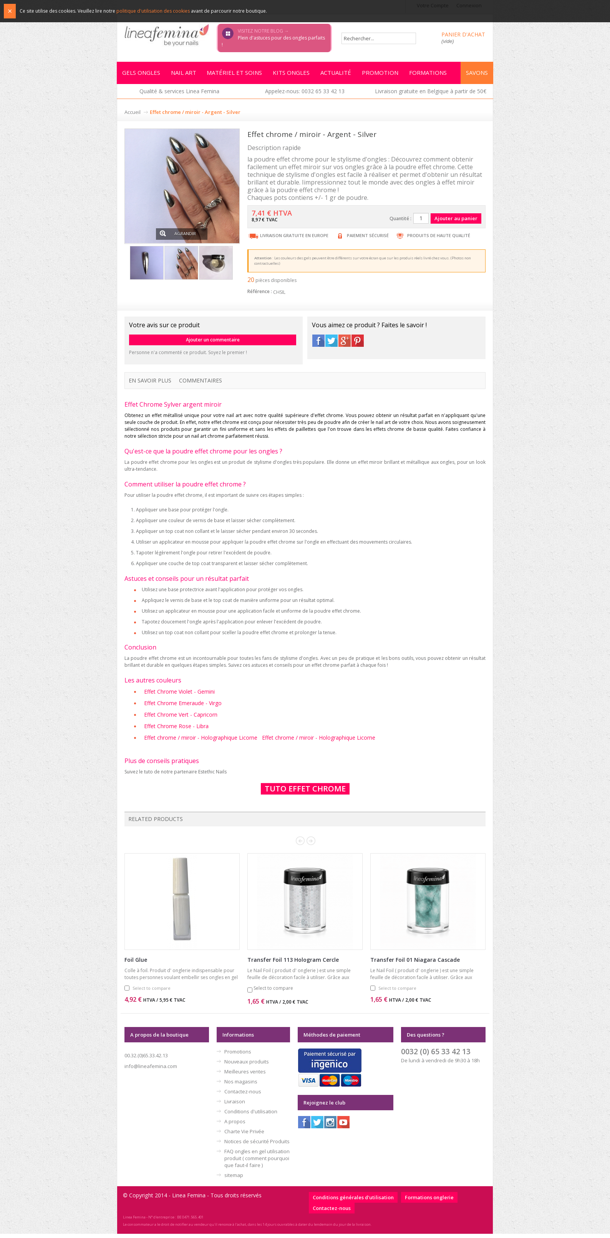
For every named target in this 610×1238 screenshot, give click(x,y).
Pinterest (357, 343)
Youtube (343, 1126)
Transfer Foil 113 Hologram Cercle (293, 964)
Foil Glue (135, 964)
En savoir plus (150, 382)
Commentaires (200, 382)
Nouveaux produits (246, 1065)
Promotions (237, 1055)
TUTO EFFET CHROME (305, 793)
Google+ (344, 343)
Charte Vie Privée (244, 1135)
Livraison (234, 1105)
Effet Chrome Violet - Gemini (179, 693)
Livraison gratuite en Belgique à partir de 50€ (430, 93)
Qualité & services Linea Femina (179, 93)
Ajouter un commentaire (213, 342)
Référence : (259, 293)
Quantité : (400, 221)
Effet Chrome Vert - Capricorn (180, 717)
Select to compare (152, 992)
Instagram (330, 1126)
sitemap (233, 1179)
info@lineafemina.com (150, 1070)
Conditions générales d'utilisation (353, 1201)
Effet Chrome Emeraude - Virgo (183, 705)
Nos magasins (240, 1085)
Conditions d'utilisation (250, 1115)
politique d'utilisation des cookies (153, 11)
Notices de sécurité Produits (257, 1145)
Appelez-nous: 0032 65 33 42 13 (305, 93)
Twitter (331, 343)
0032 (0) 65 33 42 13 (436, 1055)
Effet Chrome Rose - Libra (176, 729)
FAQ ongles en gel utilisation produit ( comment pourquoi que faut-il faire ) (257, 1162)
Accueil (132, 114)
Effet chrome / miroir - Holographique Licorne (200, 741)
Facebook (318, 343)
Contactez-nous (242, 1095)
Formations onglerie (429, 1201)
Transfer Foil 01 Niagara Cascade (415, 964)
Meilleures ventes (245, 1075)
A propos (234, 1125)
